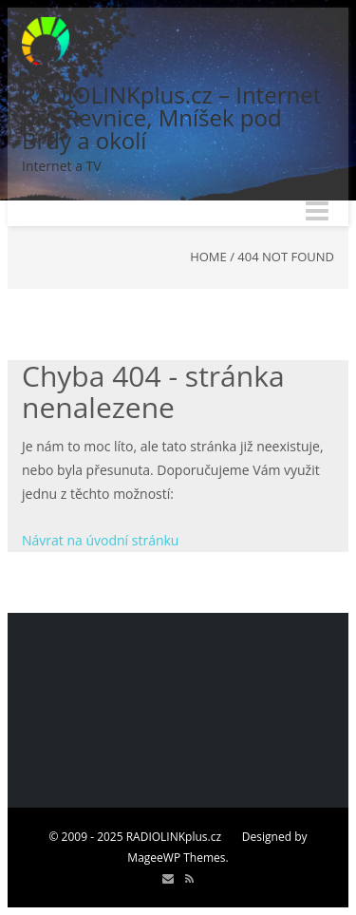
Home (208, 256)
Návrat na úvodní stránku (100, 540)
